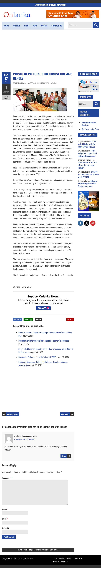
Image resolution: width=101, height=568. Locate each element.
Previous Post (12, 414)
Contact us (56, 25)
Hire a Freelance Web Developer (89, 124)
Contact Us (78, 558)
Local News (6, 97)
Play (35, 25)
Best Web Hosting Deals (90, 129)
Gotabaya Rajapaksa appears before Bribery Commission (87, 183)
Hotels (44, 25)
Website (5, 527)
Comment (6, 91)
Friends (16, 25)
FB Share (17, 320)
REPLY (70, 320)
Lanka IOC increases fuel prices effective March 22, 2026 (88, 174)
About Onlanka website (61, 558)
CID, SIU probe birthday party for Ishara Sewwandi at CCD (87, 144)
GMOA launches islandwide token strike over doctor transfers (87, 165)
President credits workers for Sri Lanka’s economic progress (43, 341)
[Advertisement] (50, 50)
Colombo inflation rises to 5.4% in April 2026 (37, 357)
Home (6, 25)
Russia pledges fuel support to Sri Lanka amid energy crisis (87, 153)
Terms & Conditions (60, 561)
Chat (26, 25)
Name (5, 509)
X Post (38, 320)
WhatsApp (28, 320)
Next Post (65, 414)
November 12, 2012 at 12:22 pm (24, 439)
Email (5, 518)
